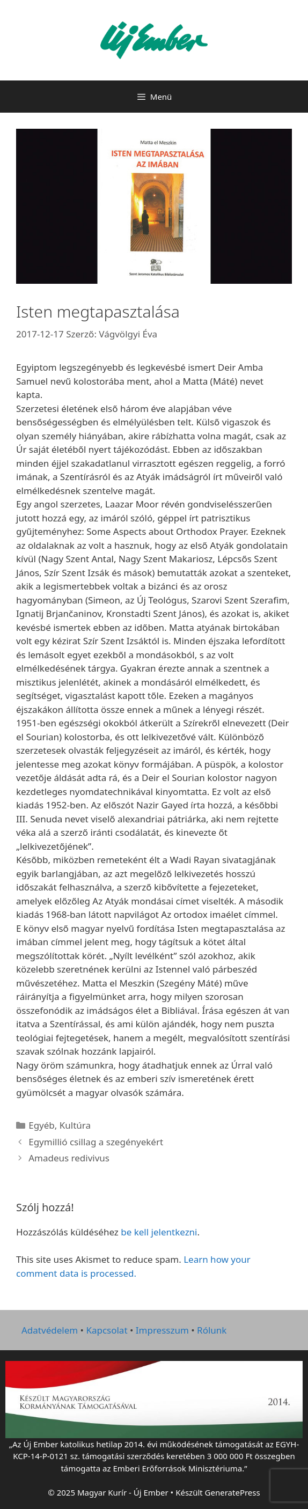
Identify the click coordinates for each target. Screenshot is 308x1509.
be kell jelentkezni (159, 1232)
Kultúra (75, 1125)
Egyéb (41, 1125)
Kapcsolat (106, 1330)
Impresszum (162, 1330)
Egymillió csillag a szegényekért (95, 1142)
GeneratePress (232, 1492)
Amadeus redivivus (68, 1158)
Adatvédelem (49, 1330)
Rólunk (211, 1330)
